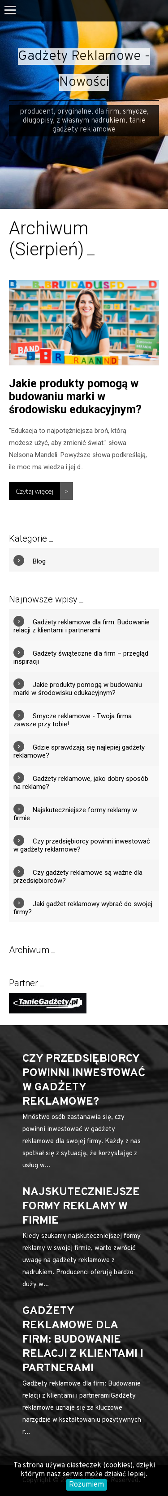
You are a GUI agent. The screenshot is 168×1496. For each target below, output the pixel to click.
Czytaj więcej (34, 491)
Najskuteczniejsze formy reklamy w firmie (81, 1206)
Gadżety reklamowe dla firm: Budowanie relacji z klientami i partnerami (81, 626)
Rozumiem (86, 1484)
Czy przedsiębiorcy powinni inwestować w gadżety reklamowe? (83, 1080)
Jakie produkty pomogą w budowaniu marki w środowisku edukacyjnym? (75, 396)
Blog (39, 561)
